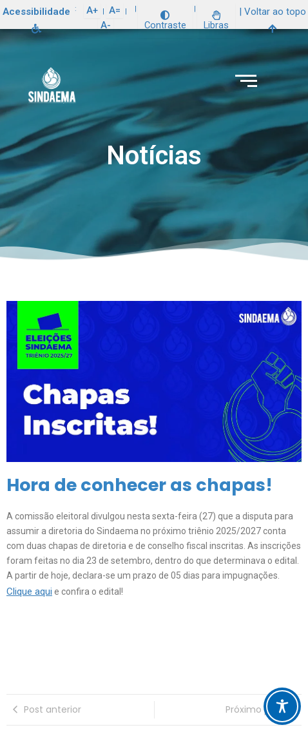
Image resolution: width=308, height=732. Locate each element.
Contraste (165, 21)
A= (114, 10)
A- (106, 25)
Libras (216, 21)
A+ (92, 10)
